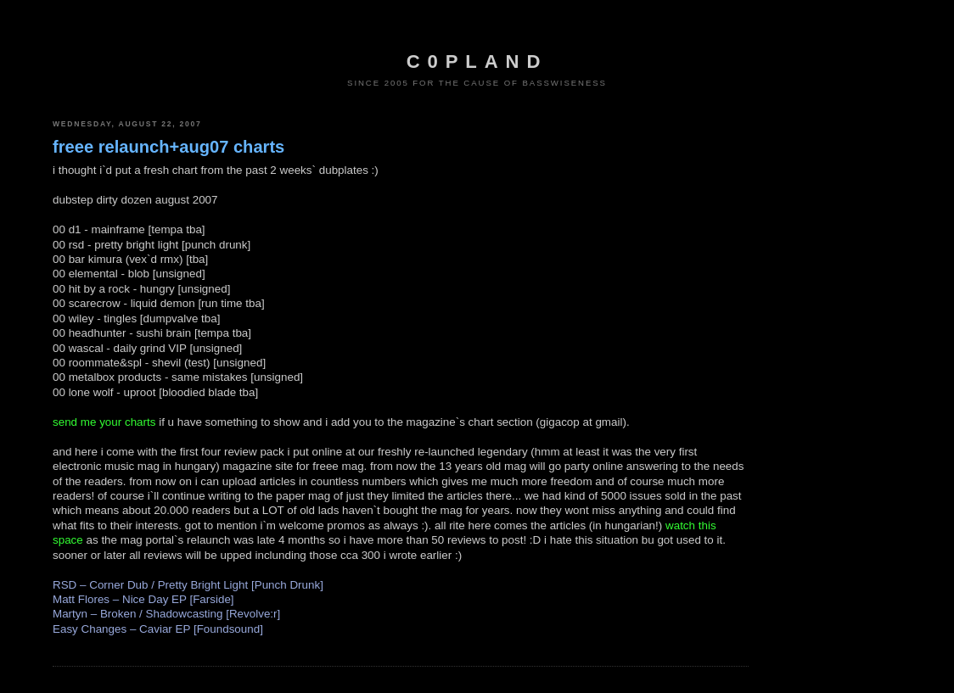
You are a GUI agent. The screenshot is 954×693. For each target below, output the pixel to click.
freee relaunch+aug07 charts (168, 146)
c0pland (477, 61)
